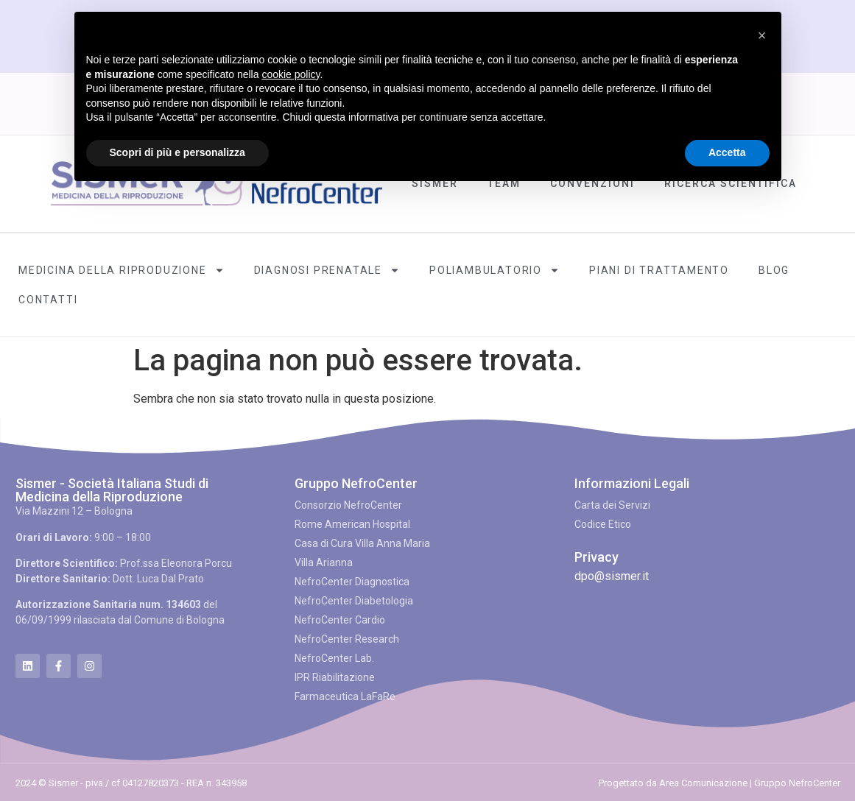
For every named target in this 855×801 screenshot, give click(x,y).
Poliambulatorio (494, 270)
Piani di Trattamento (659, 270)
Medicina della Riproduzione (121, 270)
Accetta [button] (727, 152)
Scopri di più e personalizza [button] (177, 152)
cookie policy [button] (290, 74)
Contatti (47, 300)
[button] (762, 35)
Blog (774, 270)
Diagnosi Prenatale (327, 270)
